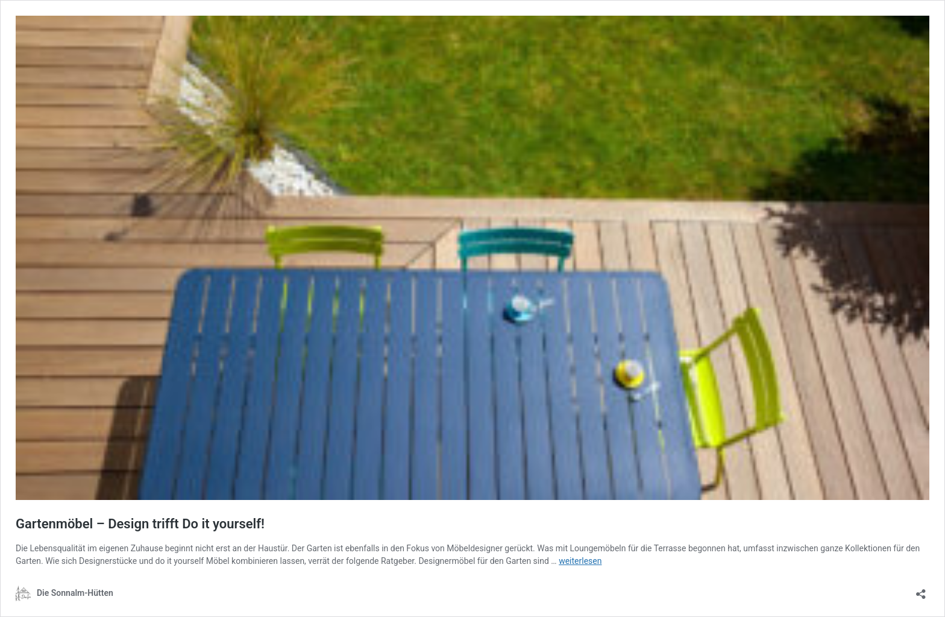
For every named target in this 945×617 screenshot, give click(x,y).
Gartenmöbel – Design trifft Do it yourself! (140, 523)
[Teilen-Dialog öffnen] (920, 590)
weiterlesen (580, 561)
